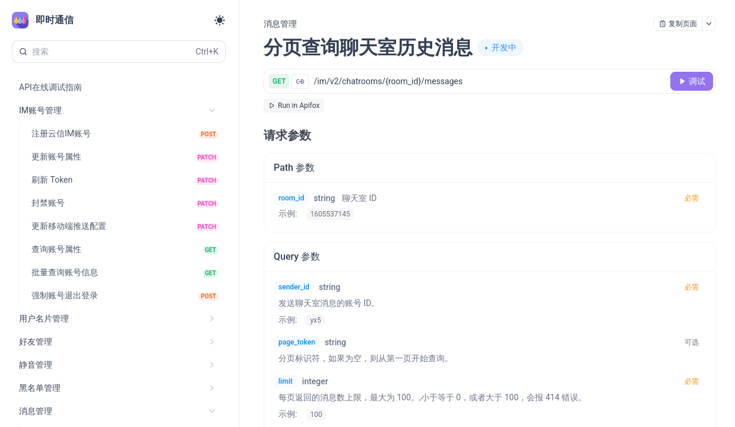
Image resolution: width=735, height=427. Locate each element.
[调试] (691, 81)
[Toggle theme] (219, 20)
